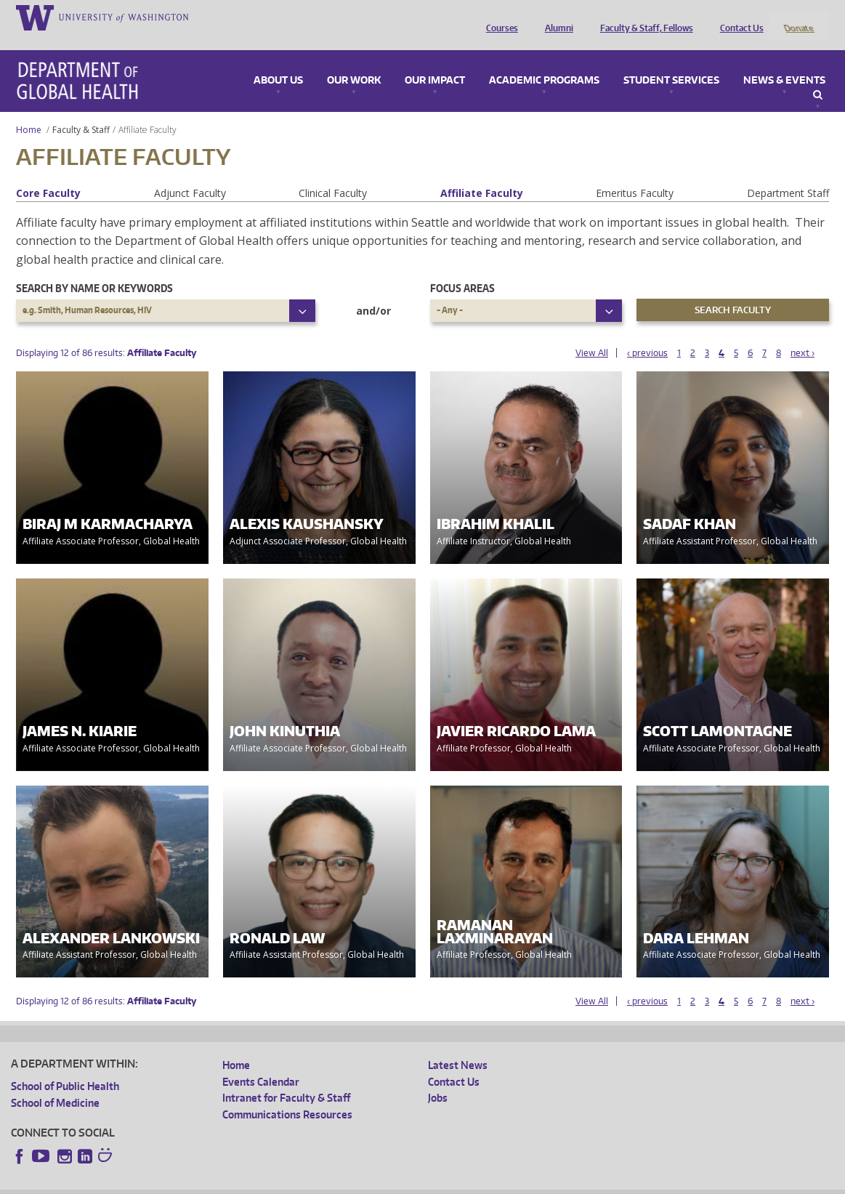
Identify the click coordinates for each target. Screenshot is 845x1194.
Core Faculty (48, 173)
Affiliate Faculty (481, 173)
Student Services (671, 61)
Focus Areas (462, 269)
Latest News (458, 1046)
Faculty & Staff (81, 110)
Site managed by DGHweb (349, 1182)
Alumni (555, 16)
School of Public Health (65, 1067)
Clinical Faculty (333, 173)
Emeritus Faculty (635, 173)
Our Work (354, 61)
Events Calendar (260, 1062)
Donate (798, 16)
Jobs (438, 1079)
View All (591, 333)
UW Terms (262, 1182)
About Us (278, 61)
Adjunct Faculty (190, 173)
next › (802, 333)
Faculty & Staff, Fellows (643, 16)
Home (28, 110)
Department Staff (788, 173)
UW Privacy (203, 1182)
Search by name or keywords (94, 269)
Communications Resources (287, 1095)
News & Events (784, 61)
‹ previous (647, 333)
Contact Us (738, 16)
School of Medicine (55, 1083)
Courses (498, 16)
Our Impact (435, 61)
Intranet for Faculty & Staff (286, 1079)
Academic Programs (544, 61)
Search (817, 75)
